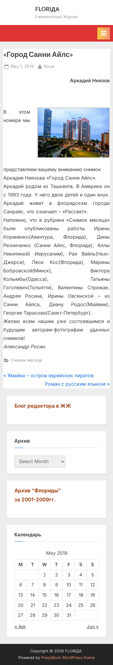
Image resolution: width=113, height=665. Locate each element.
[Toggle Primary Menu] (103, 33)
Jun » (93, 626)
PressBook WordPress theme (68, 657)
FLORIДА (47, 8)
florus (49, 66)
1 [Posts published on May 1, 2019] (45, 575)
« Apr (20, 626)
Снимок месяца (26, 360)
